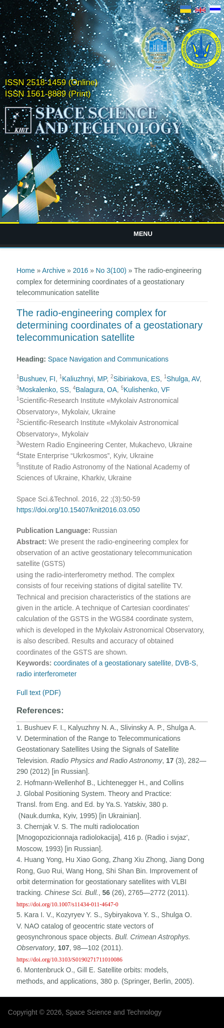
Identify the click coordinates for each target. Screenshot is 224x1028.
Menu (142, 233)
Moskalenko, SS (44, 390)
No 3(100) (111, 270)
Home (25, 270)
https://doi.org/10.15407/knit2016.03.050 (78, 510)
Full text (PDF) (38, 692)
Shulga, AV (182, 379)
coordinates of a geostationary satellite (112, 663)
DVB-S (185, 663)
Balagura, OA (96, 390)
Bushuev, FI (37, 379)
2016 (80, 270)
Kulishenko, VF (147, 390)
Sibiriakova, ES (136, 379)
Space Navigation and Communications (108, 359)
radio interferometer (46, 674)
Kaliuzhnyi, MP (84, 379)
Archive (53, 270)
